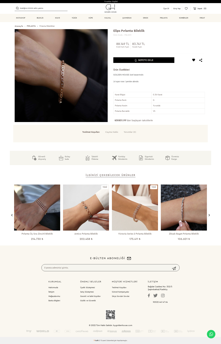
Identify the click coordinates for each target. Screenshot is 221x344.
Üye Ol (166, 8)
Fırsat (202, 18)
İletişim (51, 292)
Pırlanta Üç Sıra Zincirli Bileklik (37, 234)
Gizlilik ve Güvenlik (88, 300)
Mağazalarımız (54, 296)
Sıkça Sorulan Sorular (121, 296)
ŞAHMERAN (127, 18)
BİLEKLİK (40, 18)
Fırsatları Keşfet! (111, 1)
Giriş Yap (177, 8)
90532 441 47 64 (160, 302)
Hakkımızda (53, 287)
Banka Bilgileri (54, 300)
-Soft (96, 340)
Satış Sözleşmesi (87, 292)
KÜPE (91, 18)
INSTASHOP (20, 18)
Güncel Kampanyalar (120, 292)
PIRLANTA (164, 18)
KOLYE (57, 18)
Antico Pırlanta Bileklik (86, 234)
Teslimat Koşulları (119, 287)
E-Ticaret (102, 340)
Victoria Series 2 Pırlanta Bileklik (135, 234)
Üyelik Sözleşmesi (87, 287)
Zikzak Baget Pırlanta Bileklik (184, 234)
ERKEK (145, 18)
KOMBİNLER (183, 18)
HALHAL (107, 18)
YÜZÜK (74, 18)
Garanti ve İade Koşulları (90, 296)
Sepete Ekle (143, 60)
